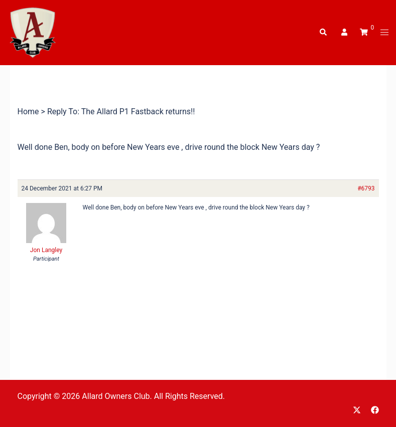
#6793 (365, 188)
